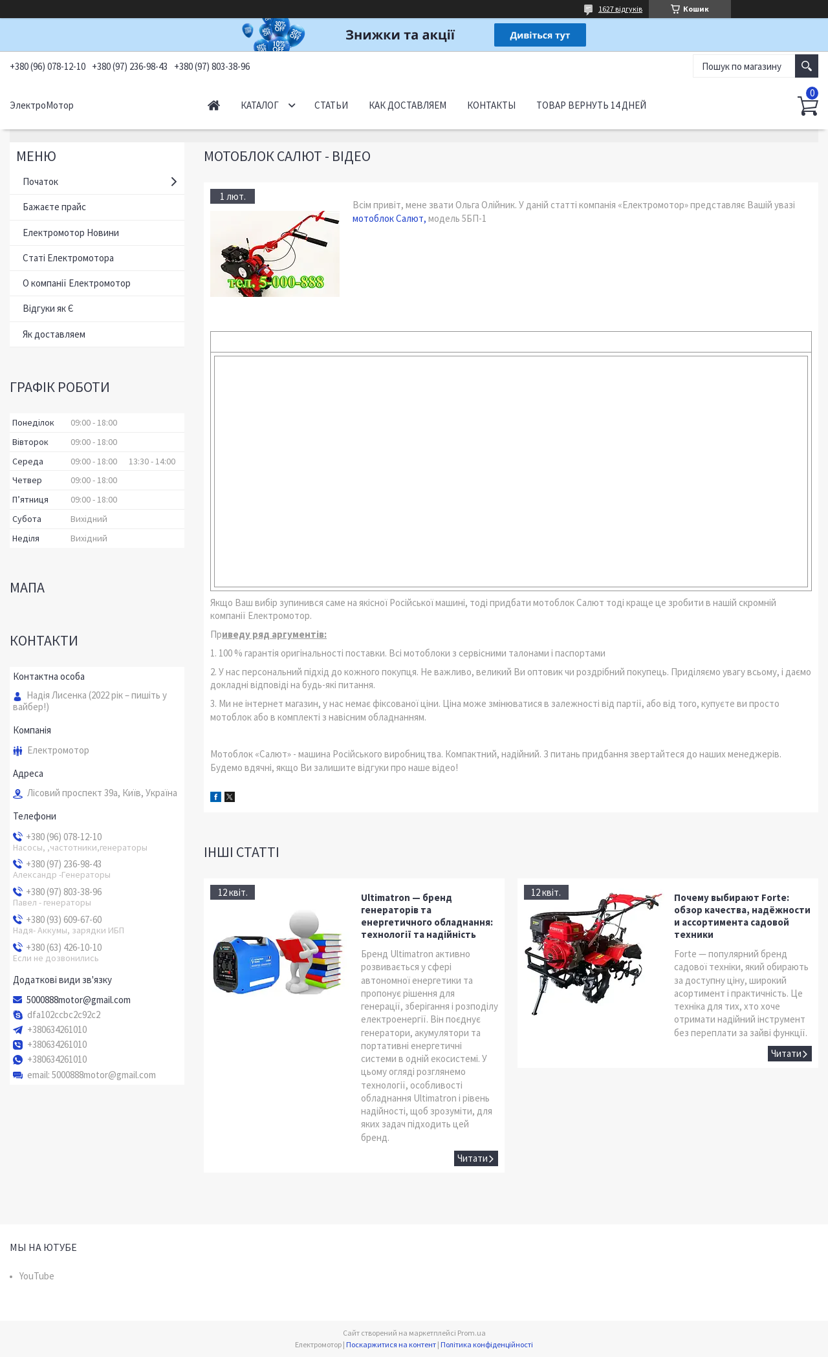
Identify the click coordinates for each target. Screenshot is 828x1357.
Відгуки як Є (48, 308)
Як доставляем (54, 334)
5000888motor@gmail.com (79, 1000)
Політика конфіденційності (487, 1344)
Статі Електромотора (68, 258)
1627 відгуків (620, 9)
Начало (214, 105)
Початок (40, 181)
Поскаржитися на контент (391, 1344)
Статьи (331, 105)
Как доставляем (407, 105)
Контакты (491, 105)
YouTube (36, 1276)
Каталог (260, 105)
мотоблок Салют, (389, 218)
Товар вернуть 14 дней (591, 105)
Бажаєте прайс (54, 207)
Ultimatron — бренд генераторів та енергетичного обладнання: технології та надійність (427, 915)
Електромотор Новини (71, 232)
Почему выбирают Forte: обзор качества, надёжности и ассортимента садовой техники (742, 915)
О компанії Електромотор (77, 283)
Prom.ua (471, 1333)
